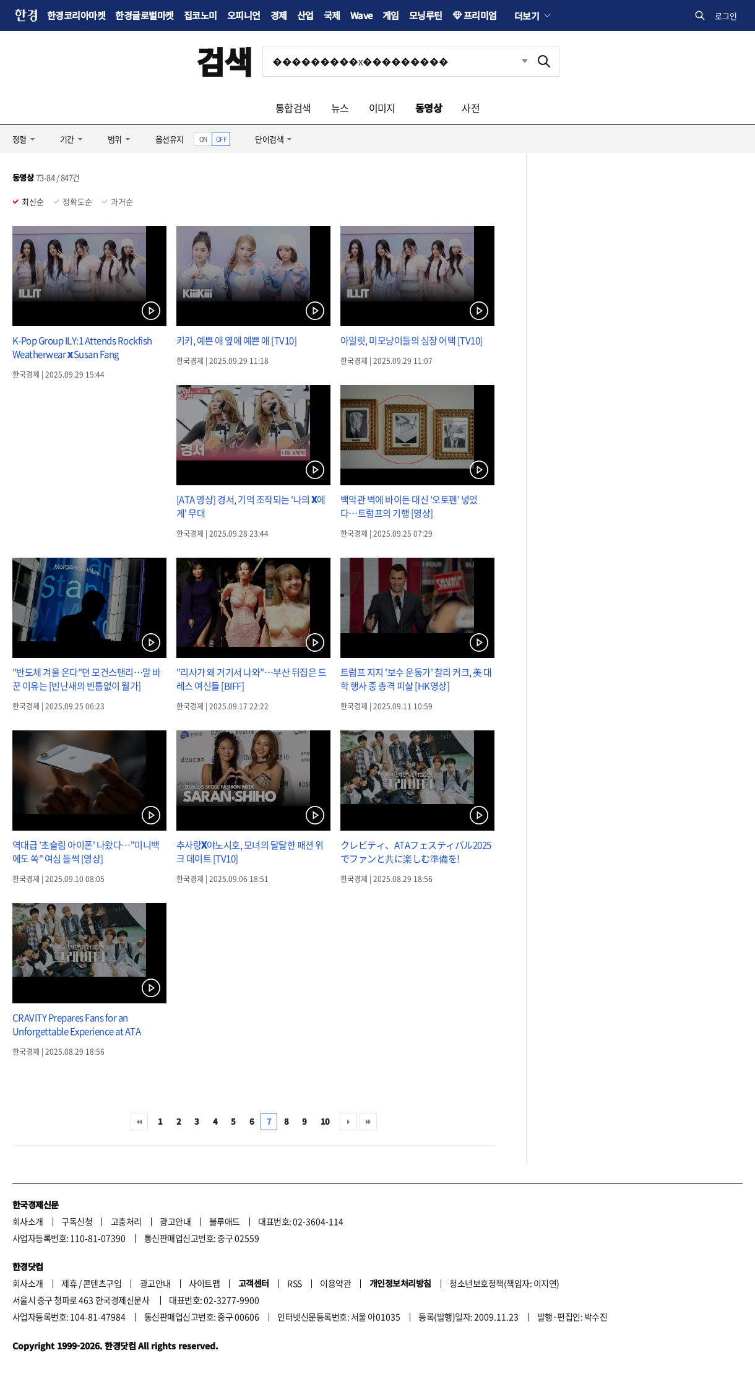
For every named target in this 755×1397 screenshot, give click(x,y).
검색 (224, 61)
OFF (221, 139)
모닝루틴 (425, 15)
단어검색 (269, 139)
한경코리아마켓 (76, 15)
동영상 (428, 107)
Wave (361, 15)
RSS (294, 1283)
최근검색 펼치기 (515, 61)
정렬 (19, 139)
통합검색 (293, 107)
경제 (278, 15)
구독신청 (76, 1221)
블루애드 (224, 1221)
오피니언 (244, 15)
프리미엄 (480, 15)
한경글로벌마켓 (144, 15)
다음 (348, 1121)
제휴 (69, 1283)
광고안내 (175, 1221)
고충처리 (126, 1221)
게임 (390, 15)
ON (203, 139)
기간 (67, 139)
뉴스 (340, 107)
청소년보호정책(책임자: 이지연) (504, 1283)
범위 (115, 139)
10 (325, 1121)
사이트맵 (204, 1283)
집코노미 (200, 15)
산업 (305, 15)
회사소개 (27, 1221)
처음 (139, 1121)
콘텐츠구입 (102, 1283)
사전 (471, 107)
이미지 (382, 107)
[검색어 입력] (396, 61)
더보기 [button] (526, 15)
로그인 (726, 16)
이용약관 (335, 1283)
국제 (332, 15)
